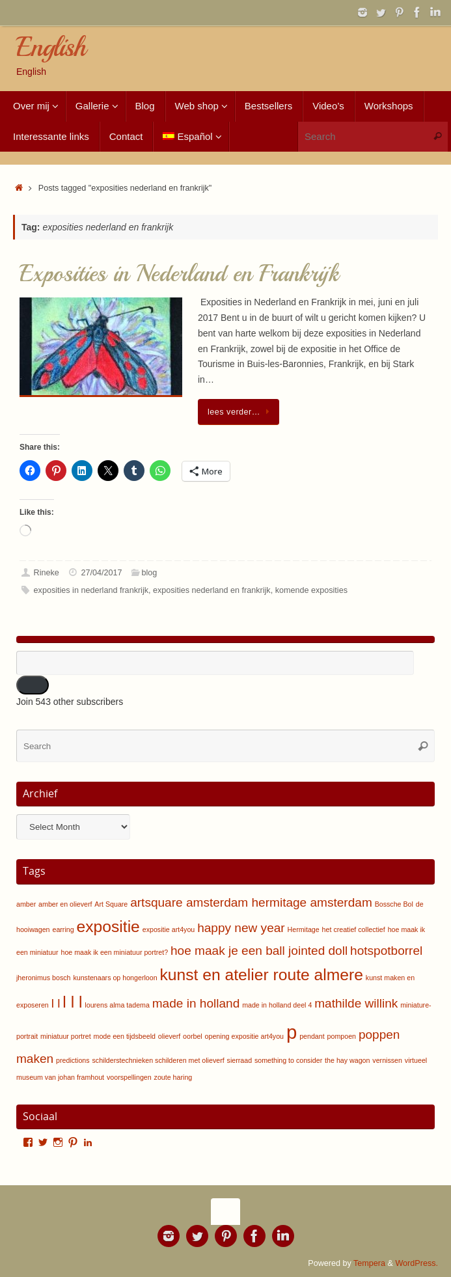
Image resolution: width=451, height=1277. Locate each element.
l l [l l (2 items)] (56, 1003)
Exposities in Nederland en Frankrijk (179, 273)
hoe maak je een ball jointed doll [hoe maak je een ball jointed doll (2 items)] (259, 950)
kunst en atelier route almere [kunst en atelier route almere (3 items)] (260, 974)
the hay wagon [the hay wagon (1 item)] (347, 1060)
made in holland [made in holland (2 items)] (195, 1003)
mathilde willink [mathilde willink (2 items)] (356, 1003)
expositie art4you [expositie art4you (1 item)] (169, 929)
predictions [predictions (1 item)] (73, 1060)
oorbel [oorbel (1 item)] (192, 1036)
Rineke (46, 572)
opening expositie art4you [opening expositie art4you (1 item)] (244, 1036)
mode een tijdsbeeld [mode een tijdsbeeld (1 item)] (125, 1036)
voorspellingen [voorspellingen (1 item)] (129, 1077)
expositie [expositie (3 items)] (108, 926)
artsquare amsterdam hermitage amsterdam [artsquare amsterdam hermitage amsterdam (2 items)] (251, 902)
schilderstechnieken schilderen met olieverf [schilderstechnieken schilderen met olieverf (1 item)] (158, 1060)
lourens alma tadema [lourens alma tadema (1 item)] (117, 1005)
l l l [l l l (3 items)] (72, 1002)
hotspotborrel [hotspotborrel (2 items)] (386, 950)
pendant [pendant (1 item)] (312, 1036)
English (50, 47)
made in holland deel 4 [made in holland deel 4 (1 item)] (277, 1005)
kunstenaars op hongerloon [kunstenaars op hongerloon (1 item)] (115, 978)
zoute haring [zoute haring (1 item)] (173, 1077)
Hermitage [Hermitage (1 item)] (304, 929)
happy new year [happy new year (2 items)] (240, 928)
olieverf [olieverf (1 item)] (169, 1036)
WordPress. (416, 1263)
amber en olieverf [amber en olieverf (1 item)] (65, 904)
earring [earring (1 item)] (63, 929)
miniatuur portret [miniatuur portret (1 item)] (65, 1036)
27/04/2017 (101, 572)
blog (149, 572)
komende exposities (311, 590)
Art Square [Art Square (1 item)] (111, 904)
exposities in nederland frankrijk (91, 590)
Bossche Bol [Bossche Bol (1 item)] (394, 904)
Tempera (369, 1263)
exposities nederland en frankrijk (212, 590)
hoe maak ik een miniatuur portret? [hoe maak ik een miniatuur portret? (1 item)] (114, 952)
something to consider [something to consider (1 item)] (288, 1060)
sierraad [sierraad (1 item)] (240, 1060)
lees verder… (241, 412)
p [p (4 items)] (291, 1032)
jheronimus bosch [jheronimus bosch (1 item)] (43, 978)
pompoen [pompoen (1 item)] (341, 1036)
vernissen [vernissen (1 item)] (387, 1060)
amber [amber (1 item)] (26, 904)
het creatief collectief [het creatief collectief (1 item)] (353, 929)
